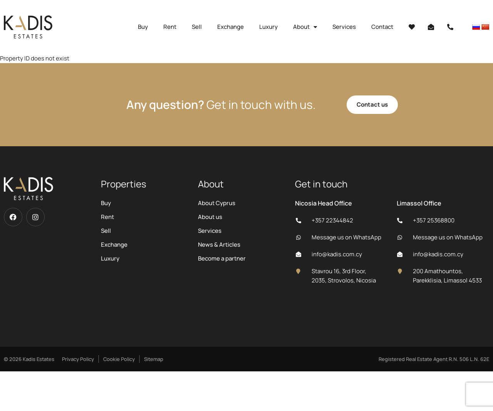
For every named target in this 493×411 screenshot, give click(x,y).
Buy (143, 27)
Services (344, 27)
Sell (197, 27)
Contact (382, 27)
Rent (169, 27)
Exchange (230, 27)
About (305, 27)
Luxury (268, 27)
